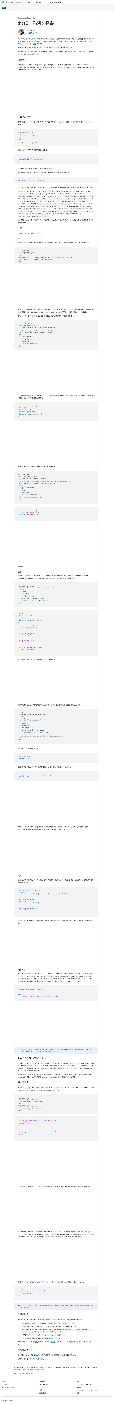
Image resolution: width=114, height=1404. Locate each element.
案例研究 (38, 2)
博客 (45, 2)
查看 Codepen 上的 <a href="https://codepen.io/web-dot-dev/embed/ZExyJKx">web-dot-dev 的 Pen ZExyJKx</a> (56, 852)
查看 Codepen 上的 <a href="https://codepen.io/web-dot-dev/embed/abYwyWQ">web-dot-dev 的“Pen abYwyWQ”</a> (56, 946)
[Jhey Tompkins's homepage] (36, 33)
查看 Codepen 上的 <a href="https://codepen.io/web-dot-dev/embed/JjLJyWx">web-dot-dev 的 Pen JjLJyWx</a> (56, 444)
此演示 (31, 1051)
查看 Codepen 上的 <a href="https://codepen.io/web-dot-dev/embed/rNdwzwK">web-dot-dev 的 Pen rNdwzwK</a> (56, 1260)
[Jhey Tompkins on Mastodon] (34, 33)
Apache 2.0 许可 (69, 1367)
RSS (78, 1393)
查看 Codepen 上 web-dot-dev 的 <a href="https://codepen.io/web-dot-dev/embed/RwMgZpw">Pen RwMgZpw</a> (56, 93)
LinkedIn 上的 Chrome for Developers (87, 1390)
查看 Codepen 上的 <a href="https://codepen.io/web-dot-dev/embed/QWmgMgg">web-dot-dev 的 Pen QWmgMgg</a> (56, 1209)
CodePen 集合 (34, 1359)
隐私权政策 (9, 1400)
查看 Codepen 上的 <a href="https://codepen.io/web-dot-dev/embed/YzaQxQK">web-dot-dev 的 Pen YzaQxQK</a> (56, 1024)
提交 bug (4, 1384)
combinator (47, 1234)
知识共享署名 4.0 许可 (42, 1367)
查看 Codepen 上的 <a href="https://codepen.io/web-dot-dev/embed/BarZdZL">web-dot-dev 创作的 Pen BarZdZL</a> (56, 1164)
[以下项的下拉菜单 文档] (32, 2)
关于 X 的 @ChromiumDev (84, 1384)
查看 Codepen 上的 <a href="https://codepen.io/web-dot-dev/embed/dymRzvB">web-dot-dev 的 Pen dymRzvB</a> (56, 544)
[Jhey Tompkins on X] (26, 33)
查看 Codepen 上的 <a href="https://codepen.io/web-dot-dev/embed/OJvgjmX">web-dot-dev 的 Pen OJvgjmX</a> (56, 682)
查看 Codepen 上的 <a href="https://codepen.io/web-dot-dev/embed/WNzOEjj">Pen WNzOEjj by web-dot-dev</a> (56, 804)
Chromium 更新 (43, 1384)
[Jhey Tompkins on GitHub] (29, 33)
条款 (3, 1400)
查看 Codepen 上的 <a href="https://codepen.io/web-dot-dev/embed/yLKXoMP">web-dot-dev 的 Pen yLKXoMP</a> (56, 287)
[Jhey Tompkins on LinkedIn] (31, 33)
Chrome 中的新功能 (55, 2)
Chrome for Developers (24, 18)
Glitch (53, 1342)
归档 (40, 1390)
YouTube (79, 1387)
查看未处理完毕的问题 (8, 1387)
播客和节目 (42, 1393)
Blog (4, 8)
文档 (29, 2)
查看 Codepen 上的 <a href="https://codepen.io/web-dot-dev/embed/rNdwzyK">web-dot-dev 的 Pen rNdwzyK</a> (56, 373)
